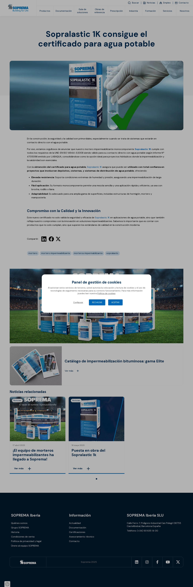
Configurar (78, 302)
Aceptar (115, 302)
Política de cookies (106, 293)
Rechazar (97, 302)
